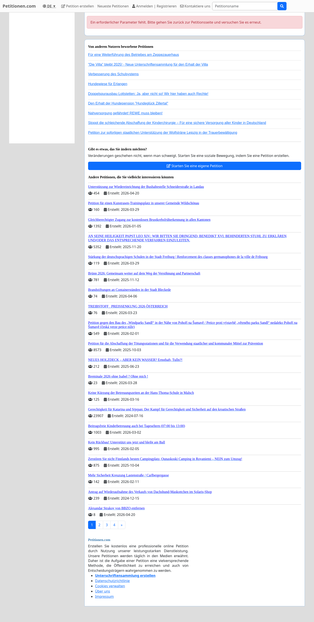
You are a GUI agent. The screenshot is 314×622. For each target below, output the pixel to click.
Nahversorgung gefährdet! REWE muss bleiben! (125, 113)
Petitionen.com (19, 6)
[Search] (245, 6)
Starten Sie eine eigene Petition (195, 165)
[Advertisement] (42, 77)
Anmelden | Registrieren (154, 6)
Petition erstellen (77, 6)
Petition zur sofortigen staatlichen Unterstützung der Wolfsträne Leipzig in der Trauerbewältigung (162, 132)
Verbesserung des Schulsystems (113, 74)
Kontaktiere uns (195, 6)
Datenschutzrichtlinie (112, 580)
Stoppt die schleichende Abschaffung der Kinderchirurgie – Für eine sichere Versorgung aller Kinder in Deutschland (177, 123)
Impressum (104, 596)
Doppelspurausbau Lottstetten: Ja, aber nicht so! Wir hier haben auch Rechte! (148, 94)
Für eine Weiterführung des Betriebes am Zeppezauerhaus (133, 55)
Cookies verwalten (110, 586)
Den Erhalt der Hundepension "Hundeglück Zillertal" (128, 103)
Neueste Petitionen (113, 6)
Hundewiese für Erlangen (107, 84)
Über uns (102, 591)
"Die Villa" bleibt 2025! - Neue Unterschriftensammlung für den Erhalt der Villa (148, 64)
